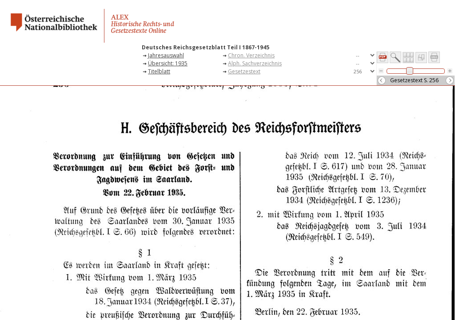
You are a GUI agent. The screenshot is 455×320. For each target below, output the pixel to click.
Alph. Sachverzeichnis (255, 63)
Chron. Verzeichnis (251, 55)
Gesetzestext (244, 71)
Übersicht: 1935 (168, 63)
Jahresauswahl (166, 55)
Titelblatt (159, 71)
